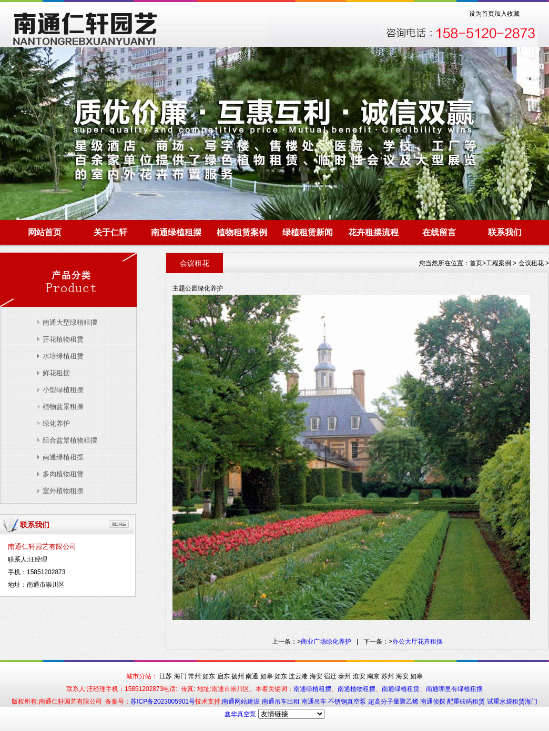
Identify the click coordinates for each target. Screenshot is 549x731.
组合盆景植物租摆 (70, 440)
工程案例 (498, 263)
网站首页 (45, 232)
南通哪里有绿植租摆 (454, 689)
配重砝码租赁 (466, 701)
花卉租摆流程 (373, 232)
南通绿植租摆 (176, 232)
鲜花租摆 (56, 373)
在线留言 (439, 232)
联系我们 (505, 232)
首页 (476, 263)
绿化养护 (56, 423)
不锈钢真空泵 (348, 701)
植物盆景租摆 (63, 406)
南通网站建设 (241, 701)
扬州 (237, 676)
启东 (223, 676)
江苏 (165, 676)
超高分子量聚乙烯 (394, 701)
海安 (316, 676)
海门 (180, 676)
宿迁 (330, 676)
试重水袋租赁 (506, 701)
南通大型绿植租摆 (70, 322)
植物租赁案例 (242, 232)
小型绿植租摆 (63, 390)
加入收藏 (507, 13)
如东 (208, 676)
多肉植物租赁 (63, 474)
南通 (252, 676)
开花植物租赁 (63, 339)
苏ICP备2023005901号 (162, 701)
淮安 (359, 676)
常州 (194, 676)
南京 (373, 676)
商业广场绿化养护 (326, 641)
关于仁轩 (110, 232)
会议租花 (531, 263)
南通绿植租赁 (401, 689)
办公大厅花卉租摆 (417, 641)
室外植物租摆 (63, 491)
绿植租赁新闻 (307, 232)
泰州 (344, 676)
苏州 (387, 676)
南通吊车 (314, 701)
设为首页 (481, 13)
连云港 (298, 676)
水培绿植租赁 (63, 356)
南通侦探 (433, 701)
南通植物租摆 (356, 689)
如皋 (266, 676)
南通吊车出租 (281, 701)
